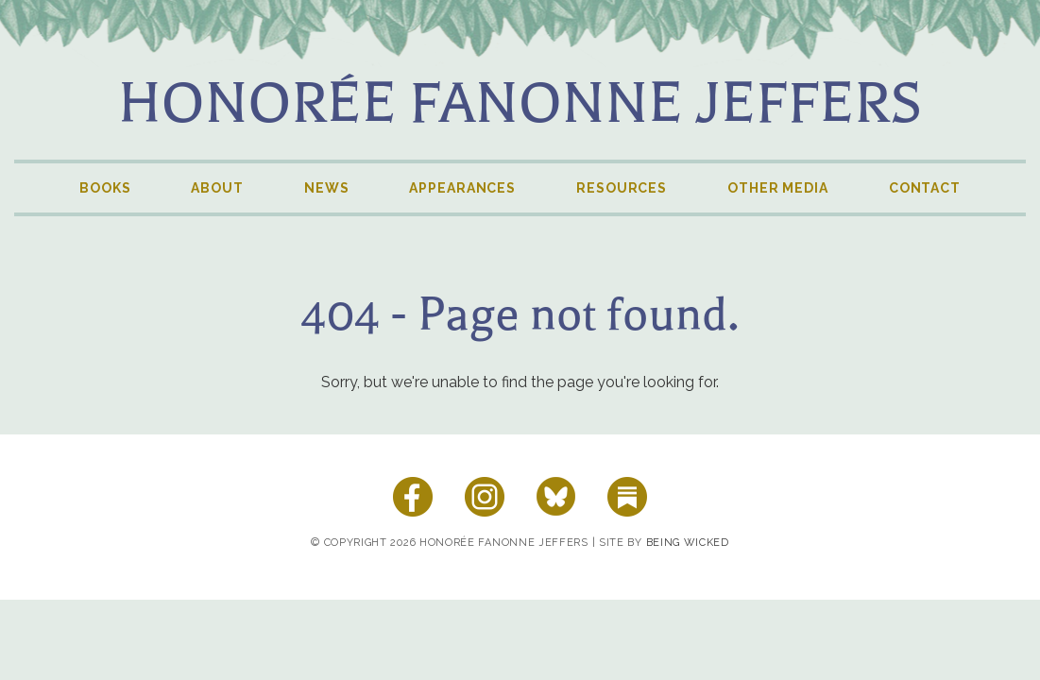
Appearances (462, 188)
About (217, 188)
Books (104, 188)
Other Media (777, 188)
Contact (925, 188)
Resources (621, 188)
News (327, 188)
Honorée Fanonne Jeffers (520, 103)
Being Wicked (687, 542)
